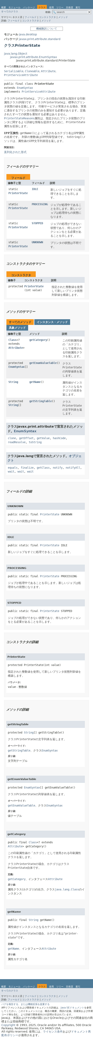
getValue (43, 438)
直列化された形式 (15, 152)
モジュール (14, 7)
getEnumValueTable (43, 363)
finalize (27, 467)
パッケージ (29, 7)
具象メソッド (17, 327)
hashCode (59, 438)
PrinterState (18, 193)
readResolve (17, 442)
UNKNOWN (37, 242)
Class (12, 339)
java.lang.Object (15, 53)
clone (12, 438)
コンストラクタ (47, 17)
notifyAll (73, 467)
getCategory (38, 339)
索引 (78, 7)
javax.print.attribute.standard (39, 39)
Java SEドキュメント (72, 1007)
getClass (43, 467)
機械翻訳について (46, 28)
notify (57, 467)
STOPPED (37, 223)
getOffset (26, 438)
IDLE (35, 189)
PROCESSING (40, 204)
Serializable (13, 71)
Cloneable (32, 71)
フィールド (31, 17)
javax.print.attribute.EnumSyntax (33, 57)
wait (11, 471)
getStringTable (40, 401)
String (13, 382)
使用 (51, 7)
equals (12, 467)
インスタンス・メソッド (52, 322)
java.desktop (28, 34)
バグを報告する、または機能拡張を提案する (25, 1004)
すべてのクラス (9, 11)
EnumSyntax (25, 87)
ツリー (59, 7)
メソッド (63, 17)
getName (35, 382)
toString (35, 442)
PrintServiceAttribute (21, 75)
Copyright (8, 1025)
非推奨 (69, 7)
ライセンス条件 (53, 1031)
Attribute (48, 71)
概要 (3, 7)
